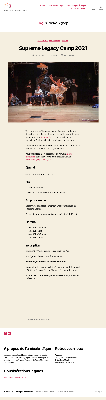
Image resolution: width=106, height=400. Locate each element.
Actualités (75, 10)
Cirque (42, 7)
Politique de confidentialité (15, 380)
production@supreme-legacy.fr (40, 162)
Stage (36, 322)
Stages (66, 43)
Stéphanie (40, 58)
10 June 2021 (54, 58)
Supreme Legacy (48, 140)
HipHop (30, 322)
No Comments (69, 58)
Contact (83, 10)
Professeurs (55, 43)
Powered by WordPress (67, 395)
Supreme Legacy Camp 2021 (53, 50)
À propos (82, 7)
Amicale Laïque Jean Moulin (21, 395)
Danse (49, 7)
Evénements (42, 43)
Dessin (55, 7)
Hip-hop (63, 7)
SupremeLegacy (45, 322)
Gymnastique (72, 7)
